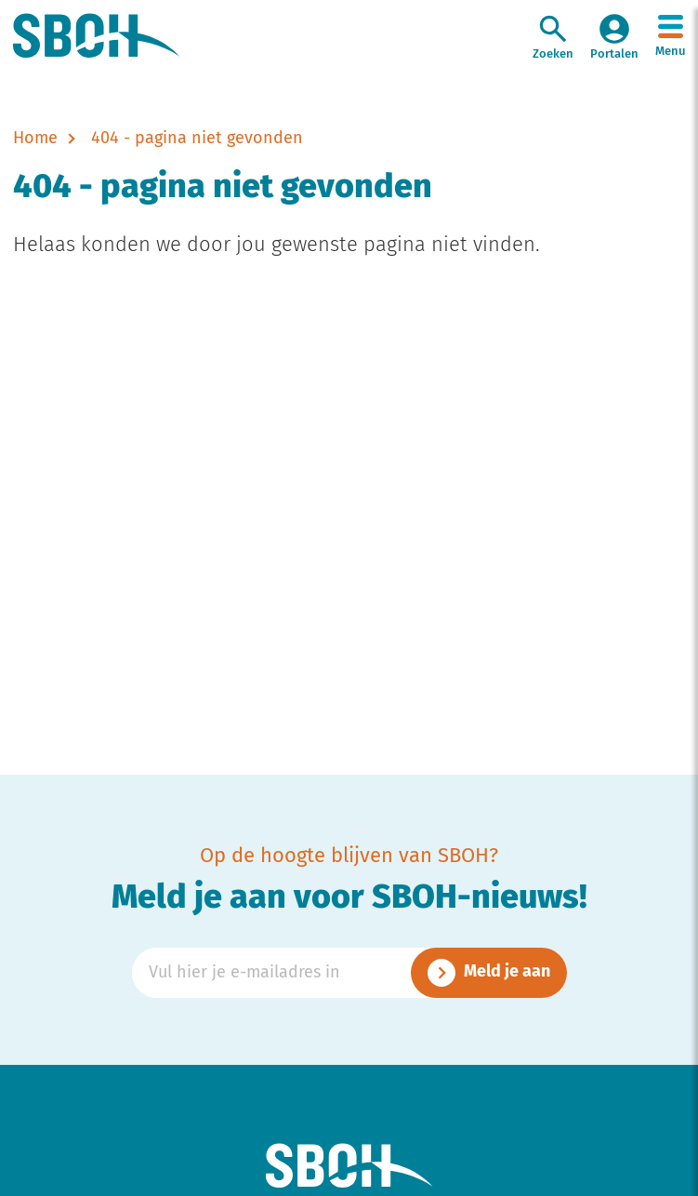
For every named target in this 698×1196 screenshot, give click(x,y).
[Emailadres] (349, 973)
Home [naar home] (35, 138)
